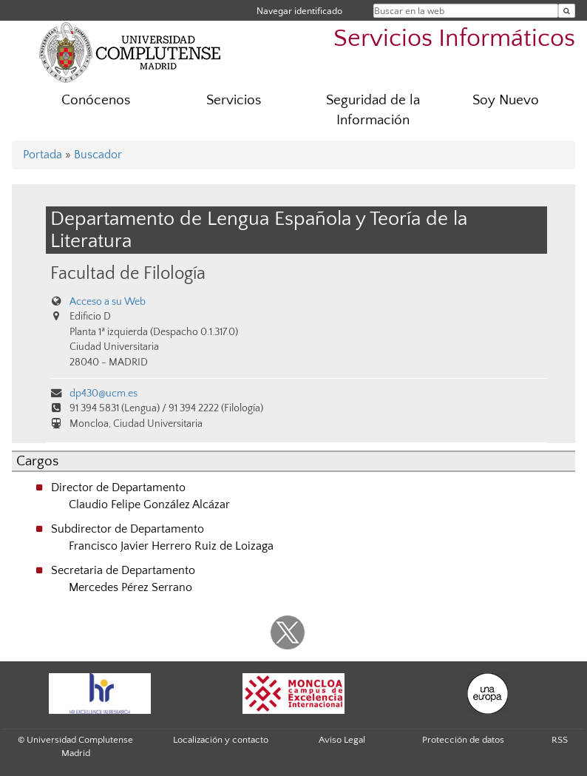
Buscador (98, 154)
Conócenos (95, 100)
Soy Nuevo (505, 100)
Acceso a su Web (107, 302)
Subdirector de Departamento (127, 529)
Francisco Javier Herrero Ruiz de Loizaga (171, 546)
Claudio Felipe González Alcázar (149, 504)
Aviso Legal (342, 740)
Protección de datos (463, 740)
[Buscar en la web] (566, 11)
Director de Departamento (118, 487)
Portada (42, 154)
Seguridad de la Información (373, 110)
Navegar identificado (299, 10)
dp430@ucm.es (103, 393)
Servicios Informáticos (454, 39)
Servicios (233, 100)
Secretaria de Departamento (123, 570)
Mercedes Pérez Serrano (130, 587)
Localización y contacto (220, 740)
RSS (560, 740)
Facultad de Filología (128, 273)
